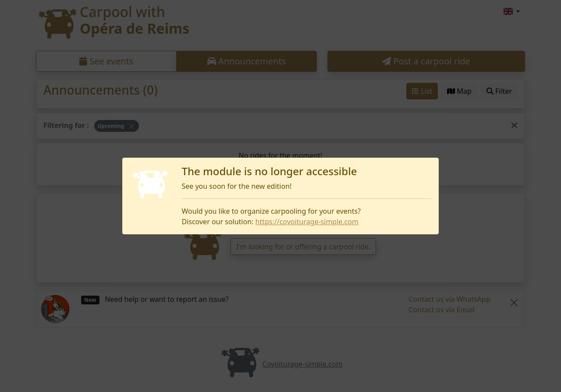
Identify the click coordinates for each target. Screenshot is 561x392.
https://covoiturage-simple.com (307, 221)
